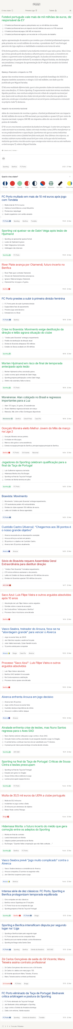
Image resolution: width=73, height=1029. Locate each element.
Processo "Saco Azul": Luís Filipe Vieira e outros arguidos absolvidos (31, 664)
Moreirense (8, 419)
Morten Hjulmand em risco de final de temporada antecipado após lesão (32, 365)
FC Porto (23, 166)
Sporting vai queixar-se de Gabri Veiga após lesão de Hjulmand (34, 232)
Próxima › (21, 1026)
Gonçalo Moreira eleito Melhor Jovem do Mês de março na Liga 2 (36, 429)
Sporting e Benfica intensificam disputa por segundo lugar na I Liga (34, 926)
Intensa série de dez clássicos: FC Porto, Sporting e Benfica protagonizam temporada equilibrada (33, 892)
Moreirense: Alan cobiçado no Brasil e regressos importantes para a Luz (31, 398)
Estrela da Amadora (37, 949)
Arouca (15, 551)
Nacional (35, 452)
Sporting (6, 166)
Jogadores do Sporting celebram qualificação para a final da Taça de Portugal (34, 463)
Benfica (14, 166)
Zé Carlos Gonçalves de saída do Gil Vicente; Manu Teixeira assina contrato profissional (33, 960)
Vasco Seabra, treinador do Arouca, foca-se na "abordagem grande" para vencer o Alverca (31, 630)
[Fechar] (69, 176)
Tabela (53, 10)
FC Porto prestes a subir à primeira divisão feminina (33, 298)
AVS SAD (7, 585)
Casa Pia (38, 419)
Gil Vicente (25, 452)
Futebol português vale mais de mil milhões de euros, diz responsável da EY (36, 18)
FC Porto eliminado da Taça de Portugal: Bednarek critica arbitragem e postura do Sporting (33, 994)
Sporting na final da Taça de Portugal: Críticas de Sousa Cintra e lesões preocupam (36, 763)
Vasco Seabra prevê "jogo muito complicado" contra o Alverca (35, 861)
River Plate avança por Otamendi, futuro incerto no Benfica (33, 266)
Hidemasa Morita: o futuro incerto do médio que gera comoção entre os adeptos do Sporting (34, 828)
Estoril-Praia (28, 419)
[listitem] (5, 184)
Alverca (6, 551)
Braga (15, 653)
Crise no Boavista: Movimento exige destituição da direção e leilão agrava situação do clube (33, 331)
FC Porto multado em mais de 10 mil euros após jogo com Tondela (34, 198)
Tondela (34, 221)
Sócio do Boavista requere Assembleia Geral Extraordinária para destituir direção (29, 562)
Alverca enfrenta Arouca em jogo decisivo (27, 697)
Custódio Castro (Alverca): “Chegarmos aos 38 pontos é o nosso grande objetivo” (36, 528)
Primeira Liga (31, 10)
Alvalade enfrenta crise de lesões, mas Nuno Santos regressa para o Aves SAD (34, 729)
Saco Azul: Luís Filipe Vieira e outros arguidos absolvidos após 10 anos (36, 596)
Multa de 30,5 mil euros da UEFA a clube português (33, 795)
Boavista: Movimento (14, 496)
